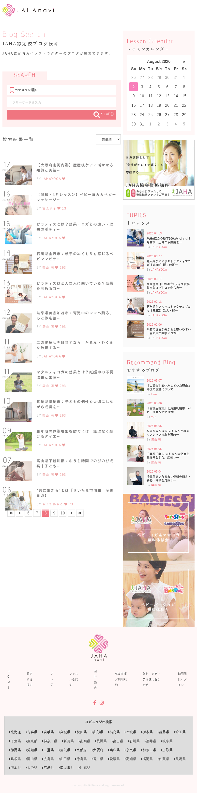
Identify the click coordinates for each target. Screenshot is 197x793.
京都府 (81, 750)
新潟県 (68, 741)
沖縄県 (84, 767)
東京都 (31, 741)
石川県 (134, 741)
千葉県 (15, 741)
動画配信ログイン (182, 679)
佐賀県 (163, 759)
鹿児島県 (66, 767)
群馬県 (163, 732)
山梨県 (84, 741)
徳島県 (81, 759)
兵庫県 (114, 750)
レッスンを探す (73, 679)
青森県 (31, 732)
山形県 (97, 732)
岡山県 (31, 759)
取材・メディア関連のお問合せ (151, 679)
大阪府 (97, 750)
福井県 (150, 741)
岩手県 (48, 732)
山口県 (64, 759)
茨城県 (130, 732)
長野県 (101, 741)
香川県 (97, 759)
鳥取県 (167, 750)
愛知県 (31, 750)
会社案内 (95, 679)
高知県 (130, 759)
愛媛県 (114, 759)
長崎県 (180, 759)
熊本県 (15, 767)
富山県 (117, 741)
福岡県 (147, 759)
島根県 (15, 759)
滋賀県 (64, 750)
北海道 (15, 732)
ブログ (51, 679)
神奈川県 (49, 741)
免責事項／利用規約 (121, 679)
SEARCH (104, 114)
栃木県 (147, 732)
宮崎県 (48, 767)
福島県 (114, 732)
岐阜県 (167, 741)
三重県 (48, 750)
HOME (8, 679)
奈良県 (130, 750)
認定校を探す (29, 679)
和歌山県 (148, 750)
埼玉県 (180, 732)
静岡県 (15, 750)
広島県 (48, 759)
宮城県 (64, 732)
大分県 (31, 767)
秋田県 (81, 732)
